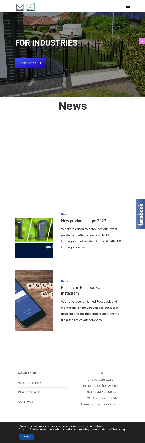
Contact (25, 401)
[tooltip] (142, 41)
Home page (27, 373)
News (64, 214)
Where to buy (29, 383)
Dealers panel (30, 392)
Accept (26, 436)
